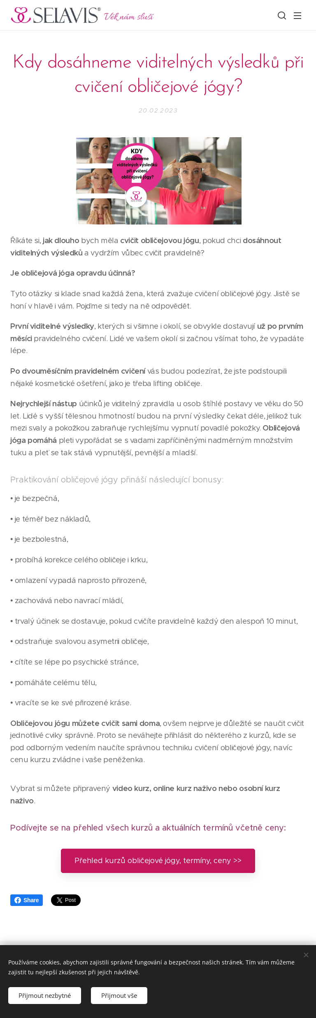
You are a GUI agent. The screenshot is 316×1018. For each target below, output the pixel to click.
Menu (297, 15)
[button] (281, 15)
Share (26, 900)
